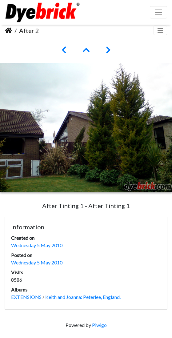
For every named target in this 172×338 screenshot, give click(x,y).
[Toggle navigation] (160, 30)
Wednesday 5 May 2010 (36, 245)
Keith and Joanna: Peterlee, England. (83, 297)
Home (8, 30)
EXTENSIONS (26, 297)
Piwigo (99, 325)
